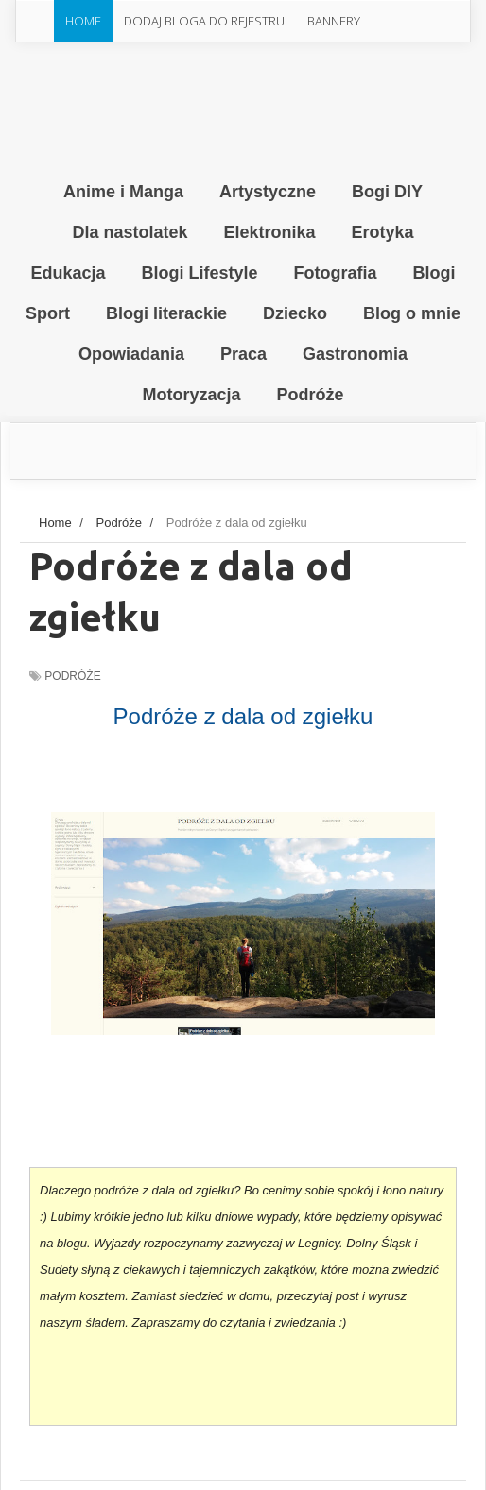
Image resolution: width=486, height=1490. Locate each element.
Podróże (72, 676)
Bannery (333, 20)
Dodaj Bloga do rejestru (204, 20)
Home (83, 20)
